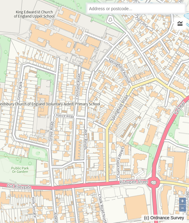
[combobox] (136, 8)
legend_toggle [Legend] (180, 23)
